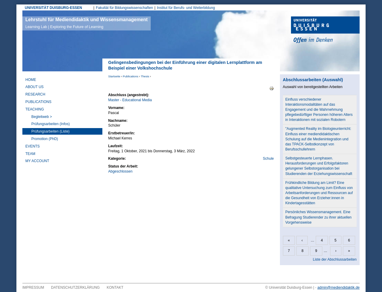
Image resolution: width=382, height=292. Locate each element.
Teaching (34, 109)
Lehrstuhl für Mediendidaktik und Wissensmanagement (86, 23)
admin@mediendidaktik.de (338, 287)
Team (30, 154)
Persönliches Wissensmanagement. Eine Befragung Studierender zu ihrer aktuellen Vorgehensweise (318, 217)
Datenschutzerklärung (75, 287)
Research (35, 94)
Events (32, 146)
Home (30, 80)
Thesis (145, 76)
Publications (130, 76)
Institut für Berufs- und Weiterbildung (186, 8)
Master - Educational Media (130, 100)
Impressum (33, 287)
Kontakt (115, 287)
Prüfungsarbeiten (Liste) (50, 131)
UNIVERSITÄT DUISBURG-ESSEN (53, 8)
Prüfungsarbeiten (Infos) (50, 124)
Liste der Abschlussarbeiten (335, 259)
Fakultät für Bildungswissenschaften (124, 8)
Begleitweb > (41, 117)
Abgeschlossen (120, 171)
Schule (268, 158)
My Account (37, 161)
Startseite (114, 76)
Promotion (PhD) (44, 139)
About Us (34, 87)
